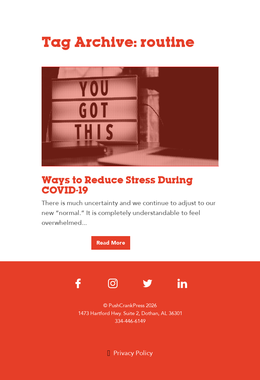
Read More (110, 243)
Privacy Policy (133, 353)
